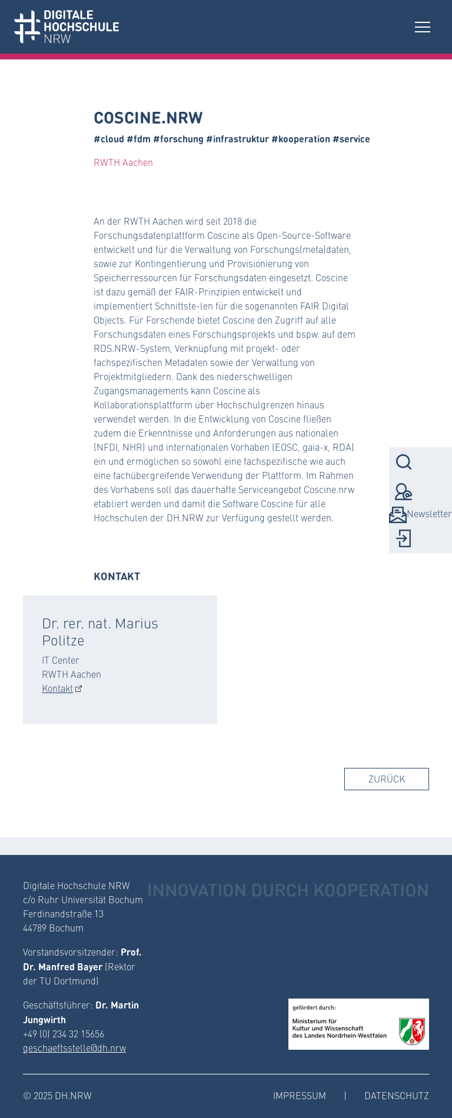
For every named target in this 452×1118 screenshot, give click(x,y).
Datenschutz (396, 1095)
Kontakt (57, 688)
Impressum (299, 1095)
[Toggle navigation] (422, 26)
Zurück (386, 779)
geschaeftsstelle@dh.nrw (74, 1048)
